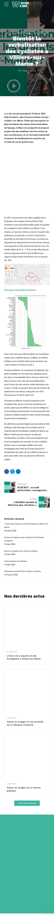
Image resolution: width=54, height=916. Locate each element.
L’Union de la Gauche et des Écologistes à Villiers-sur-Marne (26, 526)
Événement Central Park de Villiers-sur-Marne (24, 573)
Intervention (41, 32)
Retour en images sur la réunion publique (22, 552)
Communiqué (23, 32)
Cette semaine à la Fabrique (16, 562)
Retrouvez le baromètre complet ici (20, 290)
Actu (8, 32)
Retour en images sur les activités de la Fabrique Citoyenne (25, 540)
